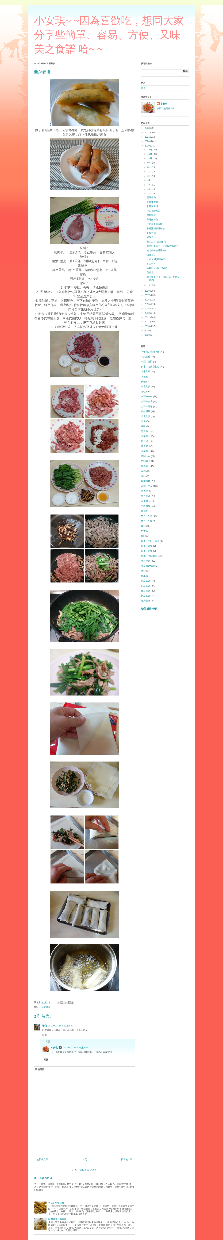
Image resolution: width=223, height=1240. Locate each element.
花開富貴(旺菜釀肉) (156, 241)
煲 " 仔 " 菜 (146, 516)
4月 (149, 185)
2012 (147, 317)
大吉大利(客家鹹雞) (156, 259)
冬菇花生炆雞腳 (56, 1203)
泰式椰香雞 (152, 202)
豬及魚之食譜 (148, 566)
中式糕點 (145, 356)
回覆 (44, 1034)
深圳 (143, 471)
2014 (147, 308)
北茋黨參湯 (152, 206)
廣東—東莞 (146, 545)
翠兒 (44, 1025)
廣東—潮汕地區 (149, 555)
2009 (147, 330)
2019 (147, 145)
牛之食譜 (145, 386)
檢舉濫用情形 (149, 608)
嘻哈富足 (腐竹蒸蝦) (157, 268)
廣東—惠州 (146, 551)
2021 (147, 137)
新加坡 (144, 511)
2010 (147, 326)
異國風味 (145, 481)
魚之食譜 (145, 496)
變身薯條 (145, 600)
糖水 (143, 575)
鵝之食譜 (145, 595)
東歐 (143, 426)
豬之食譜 (46, 1007)
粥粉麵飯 (145, 506)
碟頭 (143, 526)
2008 (147, 335)
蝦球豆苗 (151, 255)
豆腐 (143, 421)
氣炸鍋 (144, 441)
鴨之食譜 (145, 580)
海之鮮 (144, 446)
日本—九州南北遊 (150, 366)
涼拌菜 (144, 466)
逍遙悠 (144, 491)
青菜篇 (144, 436)
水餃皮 (144, 376)
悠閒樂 (144, 461)
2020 (147, 141)
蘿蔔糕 (150, 272)
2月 (149, 193)
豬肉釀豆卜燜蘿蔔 (57, 1219)
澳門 (143, 570)
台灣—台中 (146, 396)
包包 (143, 391)
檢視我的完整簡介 (166, 108)
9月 (149, 162)
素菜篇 (144, 451)
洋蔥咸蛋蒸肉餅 (155, 224)
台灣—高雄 (146, 406)
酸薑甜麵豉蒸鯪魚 (156, 228)
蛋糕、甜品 (146, 486)
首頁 (84, 1159)
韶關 (143, 536)
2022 (147, 132)
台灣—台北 (146, 401)
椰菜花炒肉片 (153, 210)
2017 (147, 295)
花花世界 (151, 263)
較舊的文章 (126, 1159)
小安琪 (54, 1047)
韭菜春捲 (151, 232)
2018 (147, 290)
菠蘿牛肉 (151, 197)
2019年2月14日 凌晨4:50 (60, 1025)
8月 (149, 167)
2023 (147, 128)
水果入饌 (145, 371)
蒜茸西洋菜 (152, 219)
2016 (147, 299)
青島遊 (144, 431)
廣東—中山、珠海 (150, 541)
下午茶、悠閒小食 (150, 351)
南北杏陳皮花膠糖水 (157, 250)
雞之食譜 (145, 590)
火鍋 (143, 381)
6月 (149, 176)
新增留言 (39, 1069)
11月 (150, 154)
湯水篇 (144, 501)
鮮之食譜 (145, 585)
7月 (149, 171)
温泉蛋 (150, 237)
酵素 (143, 531)
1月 (149, 285)
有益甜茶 (145, 411)
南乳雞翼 (151, 215)
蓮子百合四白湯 (43, 1178)
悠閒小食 (145, 456)
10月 (150, 158)
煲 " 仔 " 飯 (146, 521)
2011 (147, 321)
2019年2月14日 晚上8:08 (75, 1047)
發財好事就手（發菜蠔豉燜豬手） (164, 246)
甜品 (143, 476)
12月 (150, 149)
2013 (147, 313)
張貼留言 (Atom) (88, 1169)
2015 (147, 304)
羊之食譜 (145, 416)
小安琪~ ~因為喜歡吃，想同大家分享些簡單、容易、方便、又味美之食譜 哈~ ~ (109, 35)
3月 (149, 189)
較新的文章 (42, 1159)
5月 (149, 180)
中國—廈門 (146, 361)
